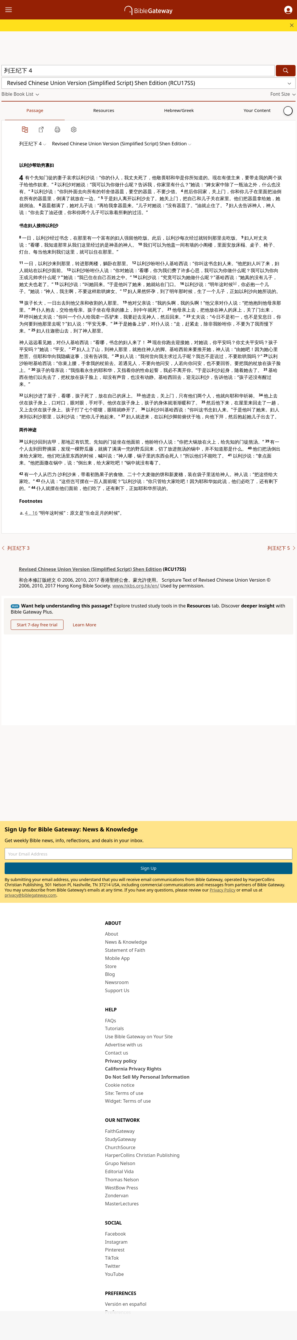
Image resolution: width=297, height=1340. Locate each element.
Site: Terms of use (124, 1093)
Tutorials (114, 1028)
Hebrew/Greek (77, 110)
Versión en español (125, 1304)
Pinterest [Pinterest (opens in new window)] (114, 1250)
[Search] (286, 70)
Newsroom (117, 982)
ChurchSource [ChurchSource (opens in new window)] (120, 1147)
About (111, 934)
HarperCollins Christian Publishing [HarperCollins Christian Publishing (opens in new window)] (142, 1155)
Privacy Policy (222, 890)
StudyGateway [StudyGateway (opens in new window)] (120, 1139)
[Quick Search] (138, 70)
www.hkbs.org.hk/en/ (136, 586)
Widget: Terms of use (128, 1101)
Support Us (117, 990)
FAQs (110, 1020)
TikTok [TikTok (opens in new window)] (112, 1258)
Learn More (84, 624)
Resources (42, 110)
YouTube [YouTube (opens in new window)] (114, 1274)
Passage (14, 110)
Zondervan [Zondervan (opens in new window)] (116, 1195)
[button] (288, 10)
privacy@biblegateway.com (30, 895)
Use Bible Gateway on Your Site (139, 1036)
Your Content (114, 110)
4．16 (31, 513)
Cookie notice (120, 1085)
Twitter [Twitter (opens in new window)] (112, 1266)
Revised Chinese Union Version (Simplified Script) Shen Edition (90, 569)
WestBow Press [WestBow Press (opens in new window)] (121, 1188)
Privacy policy (121, 1061)
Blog (110, 974)
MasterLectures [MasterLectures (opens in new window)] (122, 1203)
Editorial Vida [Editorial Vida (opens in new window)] (119, 1171)
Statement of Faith (125, 950)
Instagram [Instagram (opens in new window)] (116, 1242)
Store (111, 966)
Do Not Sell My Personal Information (147, 1077)
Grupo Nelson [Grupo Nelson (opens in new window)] (120, 1163)
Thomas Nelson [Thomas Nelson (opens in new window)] (122, 1179)
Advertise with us (123, 1044)
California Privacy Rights (133, 1069)
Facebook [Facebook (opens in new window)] (115, 1234)
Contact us (116, 1053)
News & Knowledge (126, 942)
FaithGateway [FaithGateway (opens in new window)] (120, 1131)
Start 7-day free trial (37, 624)
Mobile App (117, 958)
